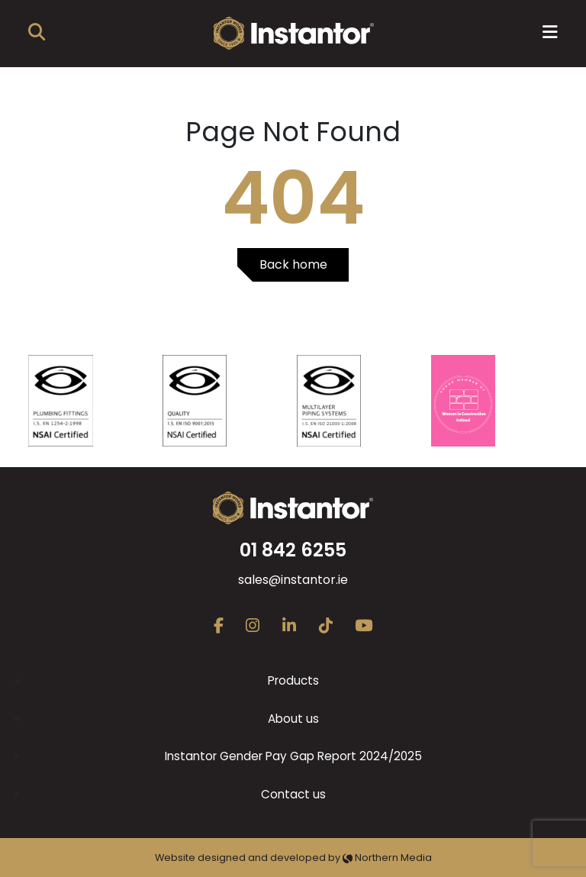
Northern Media (387, 857)
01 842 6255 (293, 550)
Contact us (293, 794)
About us (293, 719)
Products (293, 680)
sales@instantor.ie (293, 579)
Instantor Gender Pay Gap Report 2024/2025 (293, 756)
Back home (293, 264)
